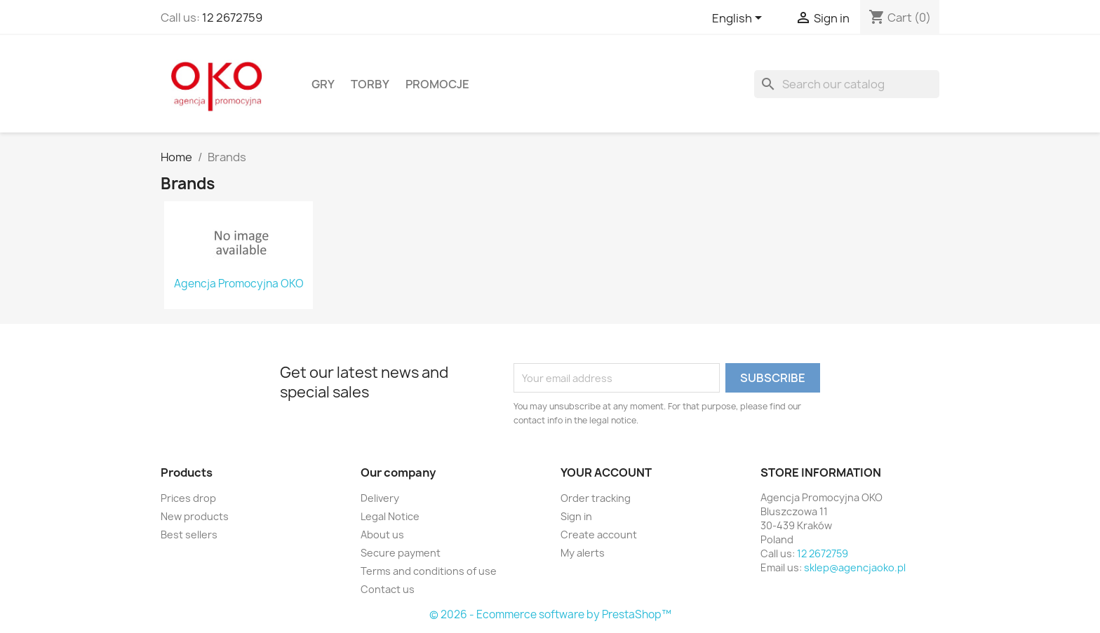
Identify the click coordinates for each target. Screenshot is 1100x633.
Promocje (437, 84)
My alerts (583, 552)
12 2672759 (232, 17)
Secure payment (401, 552)
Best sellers (189, 534)
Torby (370, 84)
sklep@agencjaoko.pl (855, 567)
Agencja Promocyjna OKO (239, 284)
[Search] (846, 84)
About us (382, 534)
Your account (606, 472)
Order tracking (596, 498)
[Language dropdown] (739, 19)
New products (195, 516)
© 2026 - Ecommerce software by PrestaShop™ (550, 614)
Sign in (576, 516)
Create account (599, 534)
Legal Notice (390, 516)
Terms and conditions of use (429, 571)
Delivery (380, 498)
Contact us (388, 589)
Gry (323, 84)
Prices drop (188, 498)
